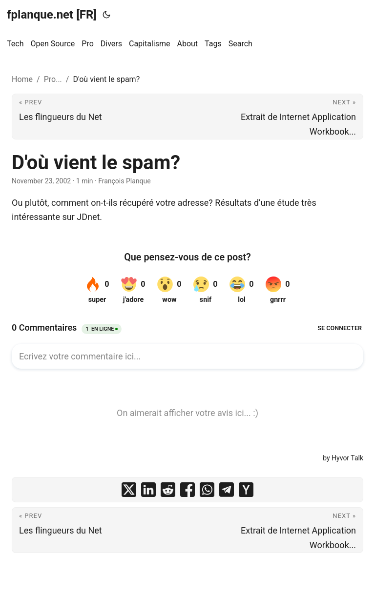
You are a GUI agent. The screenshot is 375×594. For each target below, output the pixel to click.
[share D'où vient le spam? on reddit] (168, 489)
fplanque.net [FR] (52, 14)
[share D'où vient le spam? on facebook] (187, 489)
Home (22, 79)
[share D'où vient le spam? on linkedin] (148, 489)
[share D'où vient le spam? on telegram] (226, 489)
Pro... (53, 79)
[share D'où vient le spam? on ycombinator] (246, 489)
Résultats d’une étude (257, 203)
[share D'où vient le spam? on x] (129, 489)
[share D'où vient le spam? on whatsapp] (207, 489)
